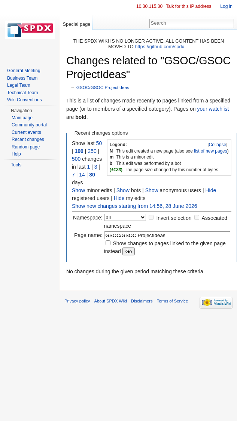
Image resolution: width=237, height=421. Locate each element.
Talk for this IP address (188, 6)
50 (99, 143)
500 (76, 159)
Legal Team (18, 85)
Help (16, 154)
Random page (26, 147)
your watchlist (213, 109)
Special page (76, 24)
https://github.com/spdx (159, 46)
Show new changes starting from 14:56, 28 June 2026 (134, 206)
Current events (26, 132)
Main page (22, 117)
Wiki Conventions (24, 99)
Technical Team (22, 92)
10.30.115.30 (149, 6)
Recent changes (28, 139)
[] (217, 144)
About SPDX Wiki (110, 301)
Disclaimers (142, 301)
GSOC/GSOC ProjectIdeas (102, 87)
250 (92, 151)
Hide (210, 190)
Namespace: (88, 218)
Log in (226, 6)
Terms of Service (172, 301)
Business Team (22, 78)
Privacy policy (77, 301)
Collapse (217, 144)
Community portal (29, 124)
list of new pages (210, 151)
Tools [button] (16, 165)
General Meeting (23, 70)
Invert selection (173, 218)
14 (82, 175)
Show (78, 190)
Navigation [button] (21, 110)
